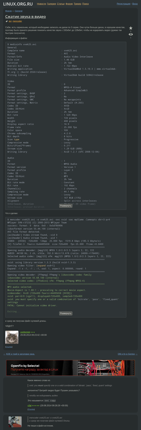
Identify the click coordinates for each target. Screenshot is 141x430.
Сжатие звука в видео (25, 16)
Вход (135, 3)
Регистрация (123, 3)
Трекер (77, 3)
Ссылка (9, 347)
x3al (29, 405)
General (18, 11)
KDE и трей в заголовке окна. (20, 354)
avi (10, 21)
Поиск (85, 3)
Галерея (51, 3)
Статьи (60, 3)
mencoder (17, 21)
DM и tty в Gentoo (126, 354)
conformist (25, 332)
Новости (41, 3)
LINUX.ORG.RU (18, 4)
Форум (69, 3)
